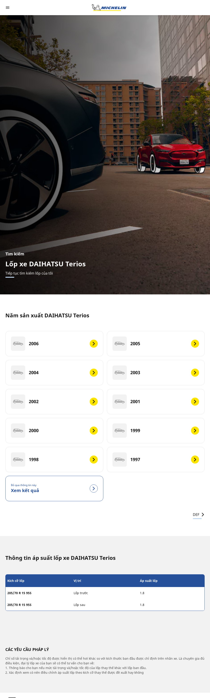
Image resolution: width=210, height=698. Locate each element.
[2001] (156, 401)
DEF (199, 514)
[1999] (156, 430)
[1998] (54, 459)
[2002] (54, 401)
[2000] (54, 430)
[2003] (156, 372)
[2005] (156, 343)
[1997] (156, 459)
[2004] (54, 372)
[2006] (54, 343)
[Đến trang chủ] (109, 8)
